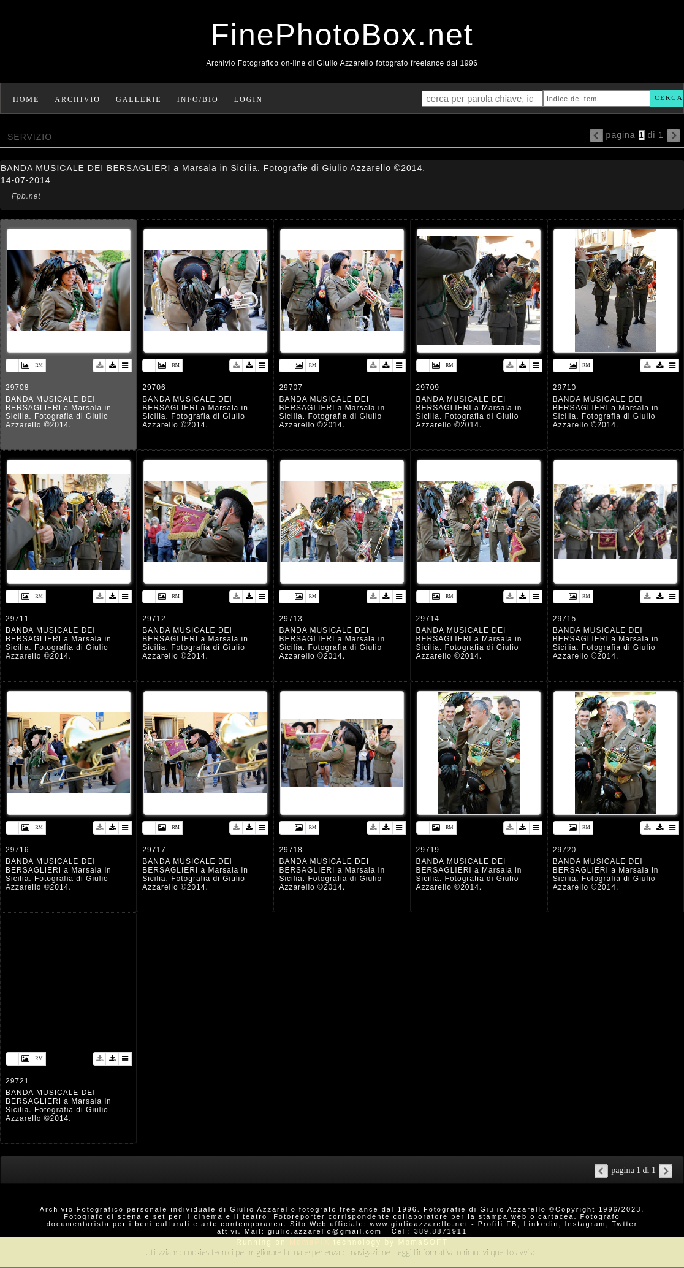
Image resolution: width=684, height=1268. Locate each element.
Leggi (402, 1252)
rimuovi (475, 1252)
